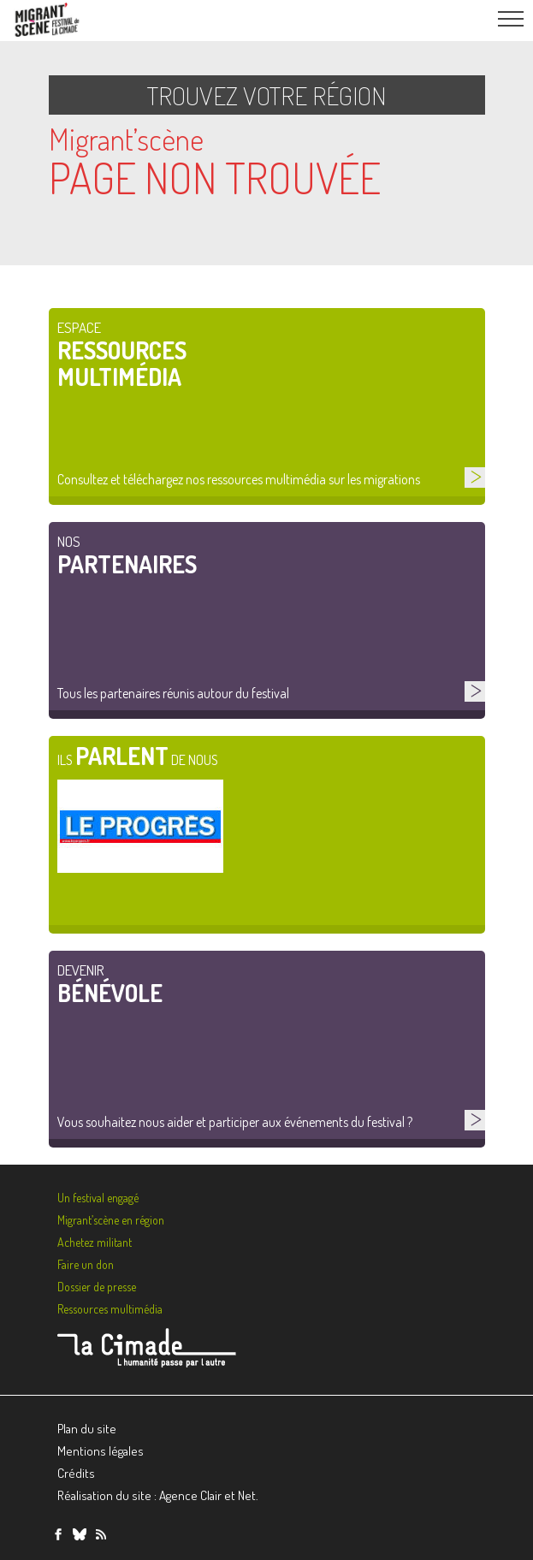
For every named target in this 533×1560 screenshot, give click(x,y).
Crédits (76, 1473)
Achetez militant (94, 1242)
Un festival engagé (98, 1197)
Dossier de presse (96, 1286)
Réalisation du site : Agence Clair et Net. (157, 1495)
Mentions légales (100, 1451)
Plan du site (86, 1429)
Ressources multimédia (110, 1309)
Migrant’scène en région (110, 1220)
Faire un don (85, 1264)
